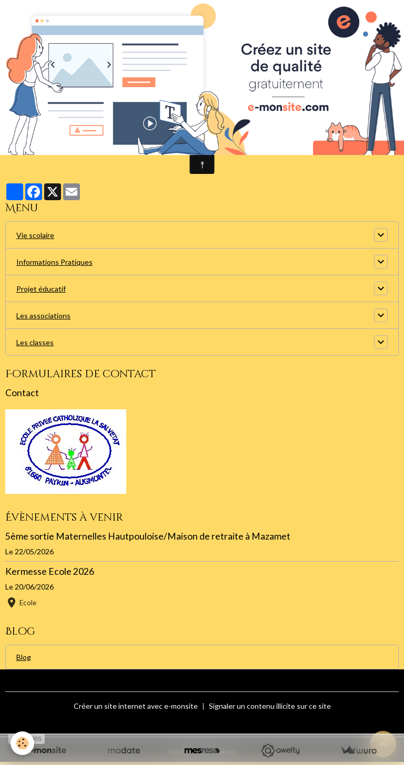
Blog (23, 657)
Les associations (43, 315)
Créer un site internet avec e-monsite (136, 705)
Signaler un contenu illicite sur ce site (270, 705)
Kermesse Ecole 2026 (49, 571)
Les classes (35, 342)
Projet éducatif (41, 288)
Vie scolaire (35, 235)
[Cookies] (22, 743)
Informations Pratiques (54, 261)
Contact (22, 392)
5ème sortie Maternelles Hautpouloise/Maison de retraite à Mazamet (147, 536)
